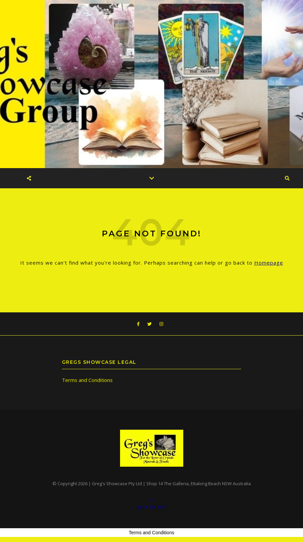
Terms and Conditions (87, 380)
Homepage (268, 262)
